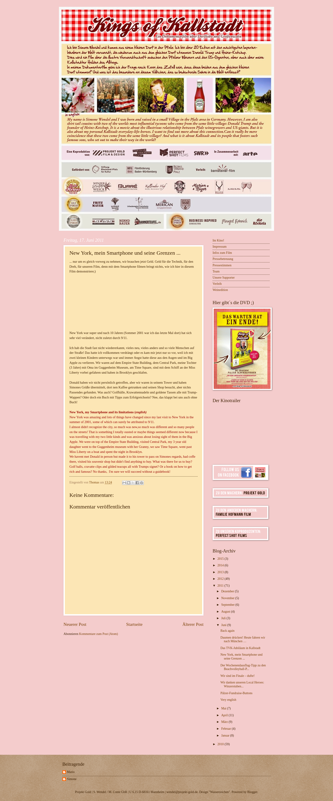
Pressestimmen (222, 265)
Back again (227, 630)
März (225, 722)
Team (216, 271)
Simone (71, 779)
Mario (71, 772)
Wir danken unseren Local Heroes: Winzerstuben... (242, 684)
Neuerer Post (75, 624)
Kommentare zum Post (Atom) (98, 634)
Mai (224, 708)
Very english (228, 699)
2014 (220, 565)
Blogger (252, 792)
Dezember (228, 591)
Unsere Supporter (224, 277)
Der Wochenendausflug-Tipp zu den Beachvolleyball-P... (243, 667)
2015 (220, 558)
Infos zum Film (222, 252)
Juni (224, 625)
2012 (220, 578)
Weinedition (220, 290)
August (226, 611)
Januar (225, 735)
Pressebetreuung (223, 259)
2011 (220, 585)
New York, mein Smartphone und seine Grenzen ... (241, 656)
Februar (226, 728)
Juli (223, 618)
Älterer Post (192, 624)
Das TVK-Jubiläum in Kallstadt (240, 648)
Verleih (217, 283)
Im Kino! (218, 240)
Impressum (219, 246)
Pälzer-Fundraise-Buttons (236, 693)
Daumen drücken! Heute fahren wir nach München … (242, 639)
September (228, 604)
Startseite (134, 624)
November (228, 598)
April (225, 715)
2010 (220, 744)
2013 (220, 572)
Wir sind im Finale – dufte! (237, 676)
